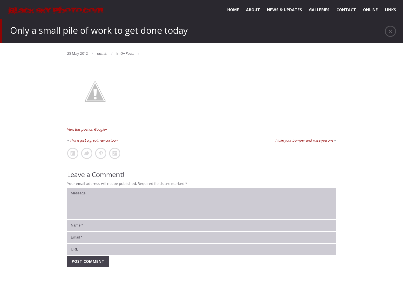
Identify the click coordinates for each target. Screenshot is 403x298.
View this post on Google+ (87, 129)
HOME (233, 9)
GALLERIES (319, 9)
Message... (201, 203)
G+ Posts (127, 53)
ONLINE (370, 9)
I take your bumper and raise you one (304, 140)
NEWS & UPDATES (284, 9)
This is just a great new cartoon (94, 140)
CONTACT (346, 9)
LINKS (390, 9)
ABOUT (253, 9)
